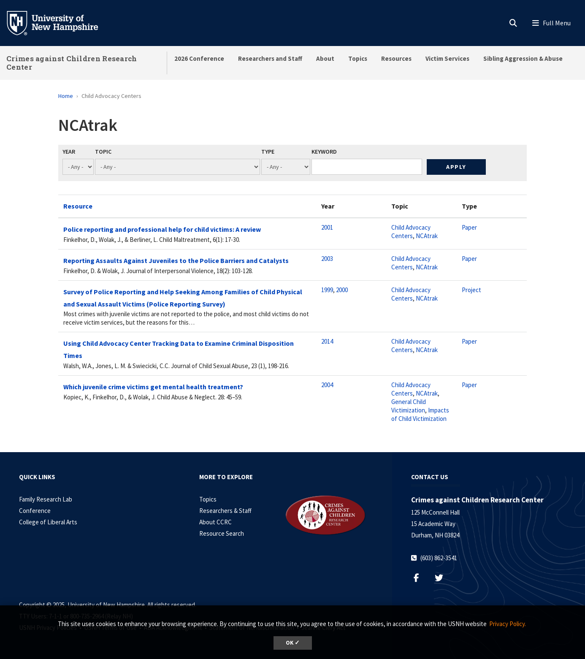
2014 (327, 341)
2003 (327, 259)
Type (267, 151)
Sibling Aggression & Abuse (523, 58)
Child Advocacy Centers (411, 231)
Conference (35, 511)
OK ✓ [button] (293, 642)
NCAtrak (427, 236)
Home (65, 96)
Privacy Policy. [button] (507, 624)
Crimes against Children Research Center (71, 63)
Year (68, 151)
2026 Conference (199, 58)
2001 (327, 227)
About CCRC (215, 522)
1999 (327, 290)
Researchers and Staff (270, 58)
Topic (103, 151)
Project (471, 290)
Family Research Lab (45, 499)
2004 (327, 385)
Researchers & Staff (225, 511)
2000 (342, 290)
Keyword (324, 151)
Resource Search (221, 533)
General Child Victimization (408, 406)
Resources (396, 58)
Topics (357, 58)
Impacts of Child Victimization (420, 414)
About (325, 58)
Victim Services (447, 58)
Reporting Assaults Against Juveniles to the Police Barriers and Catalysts (176, 260)
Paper (469, 227)
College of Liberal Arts (48, 522)
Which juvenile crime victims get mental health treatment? (153, 386)
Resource (77, 206)
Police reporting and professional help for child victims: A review (162, 229)
